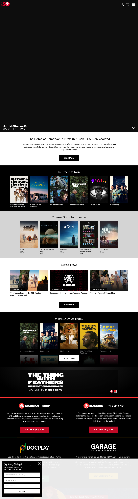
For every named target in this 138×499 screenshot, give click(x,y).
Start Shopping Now (34, 430)
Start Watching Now (103, 430)
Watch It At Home (15, 127)
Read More (69, 158)
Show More (69, 358)
